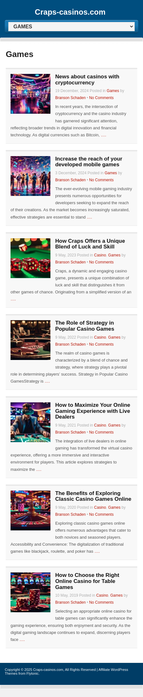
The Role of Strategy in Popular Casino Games (84, 326)
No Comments (101, 98)
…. (103, 135)
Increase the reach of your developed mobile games (88, 162)
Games (113, 91)
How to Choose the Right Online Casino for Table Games (87, 581)
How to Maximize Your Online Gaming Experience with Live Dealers (92, 411)
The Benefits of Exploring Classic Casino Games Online (93, 496)
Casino (100, 255)
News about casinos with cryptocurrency (87, 80)
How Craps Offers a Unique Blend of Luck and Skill (90, 244)
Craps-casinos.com (70, 12)
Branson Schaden (70, 98)
